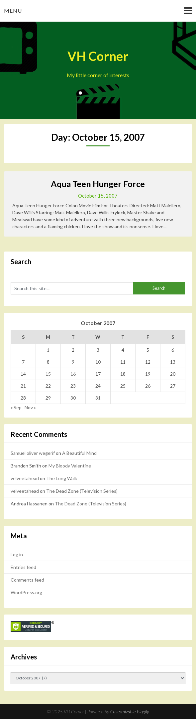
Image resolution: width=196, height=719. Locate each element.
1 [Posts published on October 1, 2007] (48, 350)
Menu (13, 10)
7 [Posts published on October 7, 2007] (23, 362)
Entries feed (23, 567)
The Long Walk (61, 478)
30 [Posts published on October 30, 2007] (73, 398)
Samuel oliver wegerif (33, 453)
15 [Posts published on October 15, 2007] (48, 374)
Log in (17, 554)
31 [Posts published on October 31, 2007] (98, 398)
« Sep (16, 407)
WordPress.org (26, 592)
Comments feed (27, 580)
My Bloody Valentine (70, 465)
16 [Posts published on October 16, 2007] (73, 374)
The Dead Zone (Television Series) (82, 491)
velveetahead (25, 478)
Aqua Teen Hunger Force (98, 184)
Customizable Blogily (129, 711)
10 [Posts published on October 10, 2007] (98, 362)
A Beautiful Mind (79, 453)
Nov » (30, 407)
